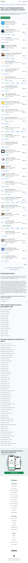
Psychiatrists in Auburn (4, 428)
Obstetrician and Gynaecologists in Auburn (8, 407)
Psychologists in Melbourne (5, 299)
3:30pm (13, 34)
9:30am (22, 202)
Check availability (14, 236)
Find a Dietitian (14, 499)
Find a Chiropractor (14, 494)
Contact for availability (14, 26)
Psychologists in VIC (12, 4)
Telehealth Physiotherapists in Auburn (7, 355)
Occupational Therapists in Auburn (6, 409)
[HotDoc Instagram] (16, 550)
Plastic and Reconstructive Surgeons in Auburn (8, 424)
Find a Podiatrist (14, 492)
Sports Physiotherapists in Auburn (6, 439)
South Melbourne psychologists (6, 328)
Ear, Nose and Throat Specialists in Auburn (8, 390)
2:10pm (8, 194)
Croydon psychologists (4, 326)
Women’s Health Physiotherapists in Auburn (8, 443)
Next (25, 264)
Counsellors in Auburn (4, 375)
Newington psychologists (5, 330)
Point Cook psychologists (5, 311)
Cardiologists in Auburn (4, 368)
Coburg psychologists (4, 315)
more (25, 34)
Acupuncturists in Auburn (5, 362)
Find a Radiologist (14, 505)
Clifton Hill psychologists (5, 320)
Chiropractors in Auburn (5, 370)
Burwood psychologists (4, 322)
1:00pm (22, 228)
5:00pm (22, 131)
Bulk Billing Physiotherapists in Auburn (7, 351)
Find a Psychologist (14, 497)
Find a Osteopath (14, 501)
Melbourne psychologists (5, 335)
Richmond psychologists (5, 324)
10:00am (7, 58)
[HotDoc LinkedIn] (14, 550)
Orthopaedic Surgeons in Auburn (6, 413)
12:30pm (8, 34)
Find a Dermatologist (14, 503)
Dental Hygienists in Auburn (5, 377)
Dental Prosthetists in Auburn (6, 379)
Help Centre (14, 510)
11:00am (12, 58)
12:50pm (12, 131)
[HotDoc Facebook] (12, 550)
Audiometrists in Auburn (5, 366)
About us (14, 535)
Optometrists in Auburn (5, 411)
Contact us (14, 540)
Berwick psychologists (4, 333)
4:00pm (17, 131)
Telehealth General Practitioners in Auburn (8, 353)
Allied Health (14, 520)
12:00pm (17, 228)
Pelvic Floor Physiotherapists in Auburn (7, 420)
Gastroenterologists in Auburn (6, 396)
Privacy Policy (14, 544)
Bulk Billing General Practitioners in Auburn (8, 349)
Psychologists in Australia (4, 4)
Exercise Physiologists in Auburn (6, 394)
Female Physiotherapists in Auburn (6, 360)
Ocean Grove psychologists (5, 313)
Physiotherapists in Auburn (5, 422)
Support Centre (14, 529)
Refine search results (5, 17)
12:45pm (7, 210)
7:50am (12, 202)
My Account (14, 508)
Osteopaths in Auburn (4, 415)
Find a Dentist (14, 488)
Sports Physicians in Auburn (5, 437)
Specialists (14, 525)
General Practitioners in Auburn (6, 398)
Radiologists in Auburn (4, 430)
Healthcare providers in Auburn (6, 445)
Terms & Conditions (14, 542)
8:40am (17, 202)
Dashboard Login (14, 527)
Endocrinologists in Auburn (5, 392)
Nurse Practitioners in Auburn (6, 405)
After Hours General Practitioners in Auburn (8, 345)
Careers (14, 537)
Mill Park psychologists (4, 318)
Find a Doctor (14, 486)
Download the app (14, 472)
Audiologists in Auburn (4, 364)
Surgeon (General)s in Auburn (5, 441)
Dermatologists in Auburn (5, 385)
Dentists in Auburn (4, 381)
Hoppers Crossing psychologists (6, 309)
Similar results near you (14, 269)
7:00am (7, 202)
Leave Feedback (14, 512)
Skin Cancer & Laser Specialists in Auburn (8, 435)
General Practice (14, 518)
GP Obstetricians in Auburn (5, 400)
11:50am (7, 131)
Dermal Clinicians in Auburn (5, 383)
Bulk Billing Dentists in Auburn (6, 347)
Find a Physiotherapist (14, 490)
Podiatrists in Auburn (4, 426)
